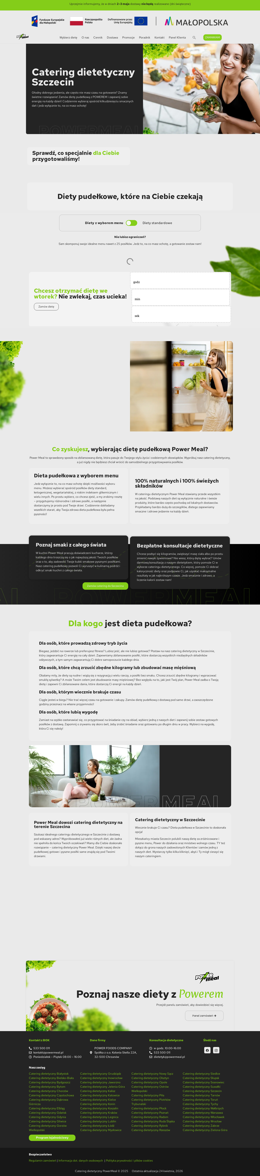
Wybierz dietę (68, 37)
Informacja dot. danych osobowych (81, 1160)
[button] (194, 37)
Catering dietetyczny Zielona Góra (205, 1130)
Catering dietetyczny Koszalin (99, 1108)
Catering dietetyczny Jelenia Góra (102, 1087)
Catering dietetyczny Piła (147, 1095)
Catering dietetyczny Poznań (149, 1113)
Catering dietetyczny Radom (149, 1117)
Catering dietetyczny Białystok (49, 1074)
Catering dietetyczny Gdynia (47, 1117)
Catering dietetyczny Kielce (98, 1100)
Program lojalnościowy (52, 1138)
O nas (85, 37)
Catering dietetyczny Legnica (99, 1117)
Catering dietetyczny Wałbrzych (203, 1108)
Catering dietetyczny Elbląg (47, 1108)
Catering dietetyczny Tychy (200, 1104)
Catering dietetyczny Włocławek (203, 1117)
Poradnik (144, 37)
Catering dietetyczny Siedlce (201, 1074)
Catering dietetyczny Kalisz (97, 1091)
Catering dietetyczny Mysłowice (101, 1130)
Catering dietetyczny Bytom (47, 1087)
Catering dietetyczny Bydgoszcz (49, 1082)
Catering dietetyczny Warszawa (203, 1113)
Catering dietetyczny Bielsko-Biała (51, 1078)
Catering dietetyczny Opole (149, 1082)
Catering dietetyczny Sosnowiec (203, 1082)
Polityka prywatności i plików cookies (129, 1160)
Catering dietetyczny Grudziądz (100, 1074)
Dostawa (112, 37)
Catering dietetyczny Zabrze (201, 1126)
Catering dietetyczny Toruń (200, 1100)
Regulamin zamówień (42, 1160)
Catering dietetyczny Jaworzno (100, 1082)
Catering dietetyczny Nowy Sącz (152, 1074)
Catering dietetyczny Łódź (97, 1126)
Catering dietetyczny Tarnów (201, 1095)
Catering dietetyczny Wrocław (202, 1121)
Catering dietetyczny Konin (97, 1104)
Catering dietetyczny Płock (148, 1108)
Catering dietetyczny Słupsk (201, 1078)
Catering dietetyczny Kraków (98, 1113)
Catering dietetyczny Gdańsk (47, 1113)
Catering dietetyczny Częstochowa (51, 1095)
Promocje (128, 37)
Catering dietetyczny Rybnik (149, 1126)
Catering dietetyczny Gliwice (47, 1121)
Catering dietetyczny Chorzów (48, 1091)
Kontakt (159, 37)
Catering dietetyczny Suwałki (201, 1087)
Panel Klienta (177, 37)
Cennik (98, 37)
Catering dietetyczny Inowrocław (101, 1078)
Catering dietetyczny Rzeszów (150, 1130)
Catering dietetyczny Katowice (100, 1095)
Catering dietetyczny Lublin (98, 1121)
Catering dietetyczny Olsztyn (150, 1078)
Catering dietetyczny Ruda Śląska (153, 1121)
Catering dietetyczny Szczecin (202, 1091)
